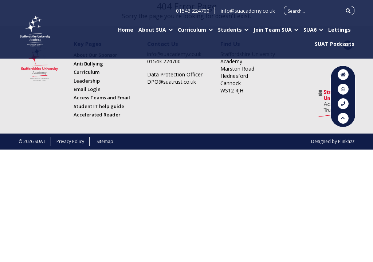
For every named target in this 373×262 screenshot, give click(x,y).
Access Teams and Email (102, 97)
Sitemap (105, 141)
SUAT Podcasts (334, 47)
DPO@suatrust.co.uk (171, 81)
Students (230, 32)
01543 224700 (192, 14)
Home (125, 32)
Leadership (87, 81)
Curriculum (192, 32)
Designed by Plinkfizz (332, 141)
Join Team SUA (273, 32)
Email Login (87, 89)
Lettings (339, 32)
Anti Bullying (88, 63)
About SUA (152, 32)
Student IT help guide (99, 106)
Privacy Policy (70, 141)
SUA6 (310, 32)
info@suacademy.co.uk (248, 14)
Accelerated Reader (97, 114)
